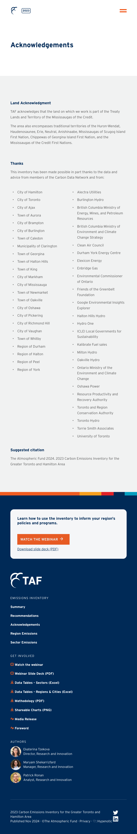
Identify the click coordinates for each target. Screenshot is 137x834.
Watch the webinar (41, 539)
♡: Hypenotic (102, 821)
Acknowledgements (25, 625)
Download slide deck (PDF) (37, 549)
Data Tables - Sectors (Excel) (34, 683)
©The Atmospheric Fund (59, 821)
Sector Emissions (23, 643)
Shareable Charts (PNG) (31, 710)
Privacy (85, 821)
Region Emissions (23, 634)
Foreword (19, 728)
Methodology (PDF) (27, 701)
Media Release (23, 719)
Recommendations (24, 616)
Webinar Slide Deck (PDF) (32, 674)
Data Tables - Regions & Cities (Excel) (41, 692)
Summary (17, 607)
